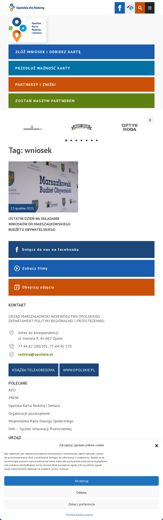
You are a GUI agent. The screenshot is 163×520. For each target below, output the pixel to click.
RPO (12, 390)
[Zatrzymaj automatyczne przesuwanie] (150, 119)
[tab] (66, 140)
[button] (157, 445)
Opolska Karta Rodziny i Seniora (34, 405)
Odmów (81, 493)
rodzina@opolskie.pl (35, 354)
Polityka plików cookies (79, 514)
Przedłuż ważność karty (42, 68)
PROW (13, 397)
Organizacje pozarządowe (29, 413)
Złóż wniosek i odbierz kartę (48, 51)
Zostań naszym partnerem (45, 100)
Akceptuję (82, 481)
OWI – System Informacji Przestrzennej (40, 428)
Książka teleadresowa (33, 369)
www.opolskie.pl (79, 369)
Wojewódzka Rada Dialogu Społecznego (40, 421)
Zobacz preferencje (81, 504)
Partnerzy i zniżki (35, 84)
